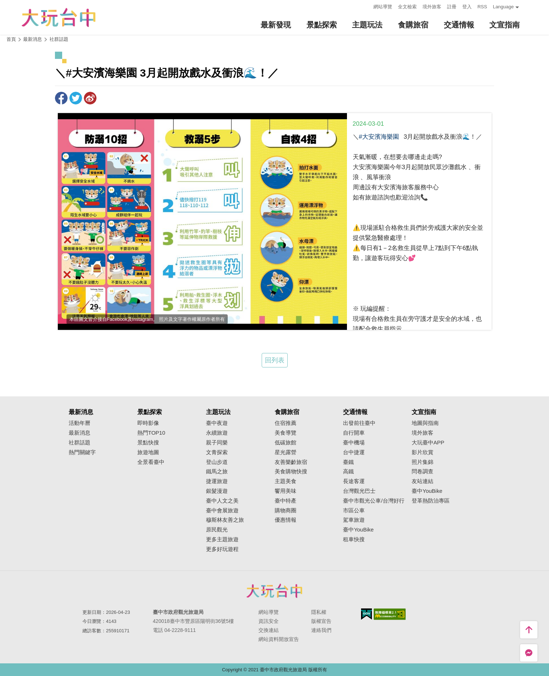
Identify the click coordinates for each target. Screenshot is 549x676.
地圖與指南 (425, 423)
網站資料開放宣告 (278, 639)
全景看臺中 (150, 462)
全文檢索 (407, 6)
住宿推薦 (285, 423)
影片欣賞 (422, 452)
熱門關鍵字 (82, 452)
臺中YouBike (358, 530)
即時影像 (148, 423)
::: (366, 6)
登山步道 (217, 462)
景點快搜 (148, 442)
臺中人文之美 (222, 501)
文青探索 (217, 452)
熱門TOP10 (151, 433)
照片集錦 (422, 462)
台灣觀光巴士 (359, 491)
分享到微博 (90, 98)
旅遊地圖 (148, 452)
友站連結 (422, 481)
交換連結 (268, 630)
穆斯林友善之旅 (225, 520)
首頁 (11, 39)
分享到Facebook (61, 98)
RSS (482, 6)
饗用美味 (285, 491)
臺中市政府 (275, 591)
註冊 (451, 6)
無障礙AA (390, 614)
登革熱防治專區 (431, 501)
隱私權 (318, 612)
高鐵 (348, 471)
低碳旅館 (285, 442)
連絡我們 (321, 630)
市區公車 (354, 510)
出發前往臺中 (359, 423)
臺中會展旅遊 (222, 510)
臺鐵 (348, 462)
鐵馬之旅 (217, 471)
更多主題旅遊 (222, 539)
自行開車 (354, 433)
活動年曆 (79, 423)
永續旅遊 (217, 433)
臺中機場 (354, 442)
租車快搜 (354, 539)
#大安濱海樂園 (379, 136)
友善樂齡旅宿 (291, 462)
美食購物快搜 (291, 471)
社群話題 (59, 39)
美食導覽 (285, 433)
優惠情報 (285, 520)
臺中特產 (285, 501)
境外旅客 (432, 6)
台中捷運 (354, 452)
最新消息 (79, 433)
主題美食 (285, 481)
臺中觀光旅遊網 (58, 17)
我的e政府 (366, 614)
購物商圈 (285, 510)
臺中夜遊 (217, 423)
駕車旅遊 (354, 520)
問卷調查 (422, 471)
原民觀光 (217, 530)
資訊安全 (268, 621)
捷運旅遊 (217, 481)
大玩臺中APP (428, 442)
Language (503, 6)
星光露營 (285, 452)
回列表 (274, 360)
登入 (467, 6)
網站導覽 (382, 6)
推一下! (75, 98)
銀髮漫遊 (217, 491)
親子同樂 (217, 442)
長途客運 (354, 481)
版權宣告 (321, 621)
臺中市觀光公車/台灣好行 (373, 501)
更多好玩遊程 (222, 549)
